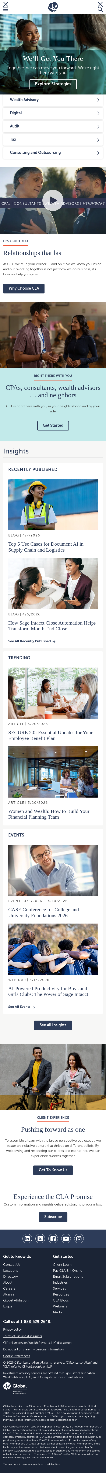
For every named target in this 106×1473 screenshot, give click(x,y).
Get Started (53, 426)
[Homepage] (53, 7)
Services (59, 1288)
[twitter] (40, 1238)
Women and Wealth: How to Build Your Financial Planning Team (48, 814)
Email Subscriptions (68, 1277)
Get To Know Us (53, 1170)
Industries (60, 1282)
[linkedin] (27, 1238)
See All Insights (53, 1025)
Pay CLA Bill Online (67, 1271)
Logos (8, 1306)
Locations (10, 1271)
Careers (9, 1288)
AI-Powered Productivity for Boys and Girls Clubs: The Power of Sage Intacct (48, 991)
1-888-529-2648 (35, 1322)
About (7, 1282)
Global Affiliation (15, 1300)
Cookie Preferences (16, 1356)
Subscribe (53, 1217)
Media (57, 1312)
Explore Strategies (53, 84)
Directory (10, 1277)
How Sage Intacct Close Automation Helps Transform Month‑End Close (52, 625)
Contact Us (11, 1265)
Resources (61, 1294)
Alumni (8, 1294)
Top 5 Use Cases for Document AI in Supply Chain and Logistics (46, 546)
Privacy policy (12, 1329)
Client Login (62, 1265)
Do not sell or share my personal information (33, 1349)
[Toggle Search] (100, 7)
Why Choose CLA (24, 288)
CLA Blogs (61, 1300)
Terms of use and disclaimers (22, 1336)
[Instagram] (79, 1238)
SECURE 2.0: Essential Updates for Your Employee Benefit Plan (50, 735)
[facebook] (53, 1238)
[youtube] (66, 1238)
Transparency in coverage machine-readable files (31, 1464)
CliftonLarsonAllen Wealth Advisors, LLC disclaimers (37, 1342)
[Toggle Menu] (5, 7)
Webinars (60, 1306)
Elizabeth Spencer (66, 1420)
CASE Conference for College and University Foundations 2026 (43, 912)
